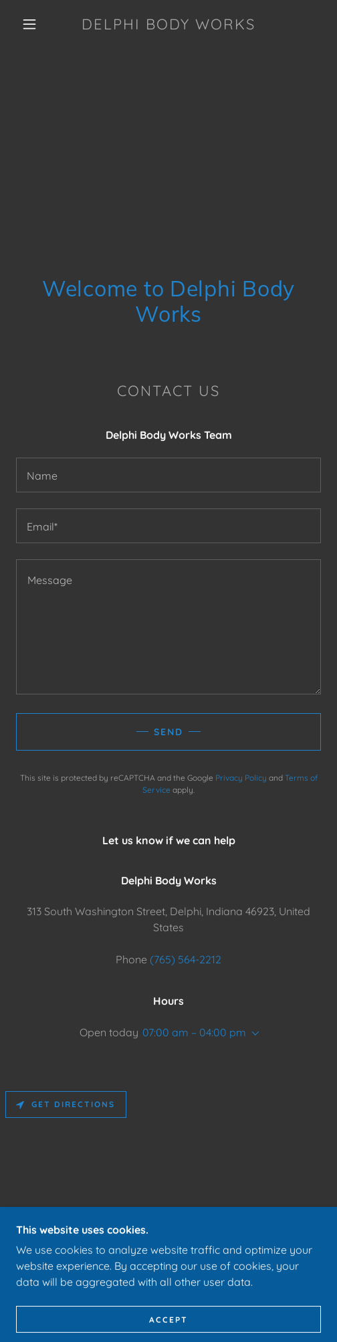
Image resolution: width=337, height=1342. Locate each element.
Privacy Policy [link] (241, 778)
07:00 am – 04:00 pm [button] (194, 1032)
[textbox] (168, 475)
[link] (169, 24)
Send (168, 732)
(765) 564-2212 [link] (185, 959)
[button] (31, 24)
